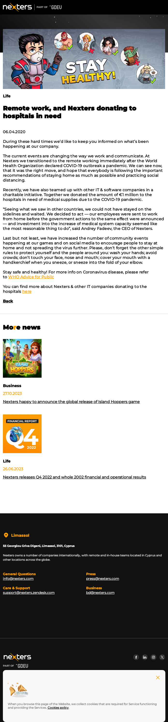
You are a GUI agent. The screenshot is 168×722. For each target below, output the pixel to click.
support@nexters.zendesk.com (29, 592)
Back (8, 301)
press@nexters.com (102, 578)
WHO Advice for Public (31, 277)
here (27, 291)
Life (6, 96)
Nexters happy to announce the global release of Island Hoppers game (71, 401)
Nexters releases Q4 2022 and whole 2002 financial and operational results (74, 477)
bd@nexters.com (100, 592)
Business (12, 385)
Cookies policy (58, 707)
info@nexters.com (18, 578)
